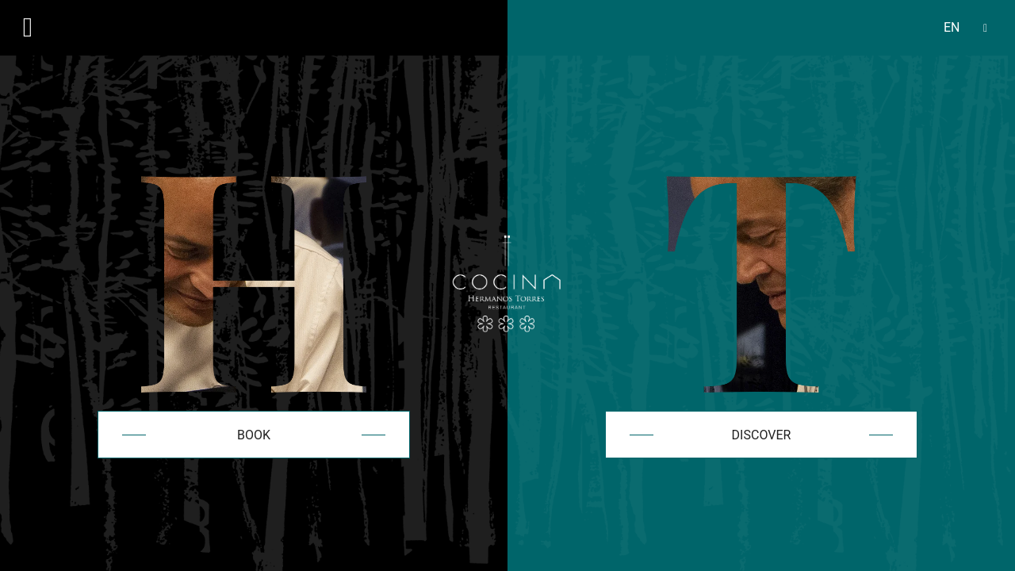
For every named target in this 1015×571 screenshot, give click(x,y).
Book (253, 435)
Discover (761, 435)
